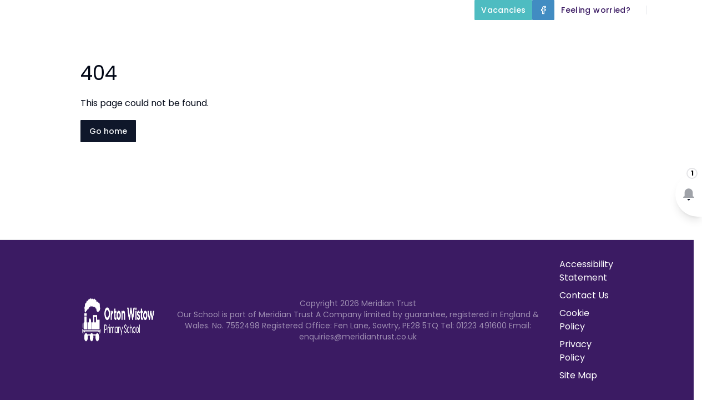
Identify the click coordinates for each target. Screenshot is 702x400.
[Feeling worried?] (595, 10)
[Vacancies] (503, 10)
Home (267, 35)
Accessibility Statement (586, 271)
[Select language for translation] (684, 10)
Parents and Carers (643, 35)
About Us (330, 35)
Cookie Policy (574, 320)
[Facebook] (543, 10)
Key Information (423, 35)
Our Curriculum (529, 35)
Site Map (578, 375)
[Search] (660, 10)
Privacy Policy (575, 351)
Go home (108, 131)
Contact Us (669, 62)
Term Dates (598, 62)
